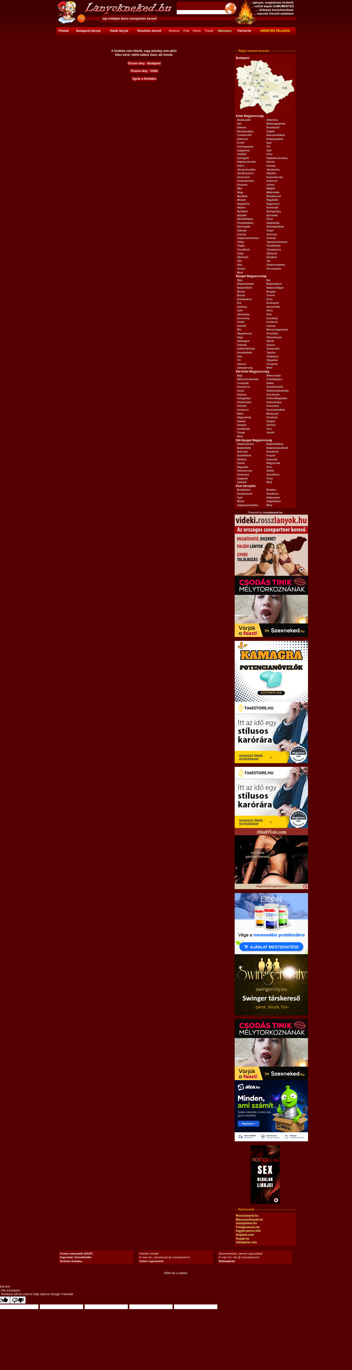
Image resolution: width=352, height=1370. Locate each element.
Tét (239, 360)
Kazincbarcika (274, 177)
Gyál (239, 497)
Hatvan (270, 161)
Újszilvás (271, 257)
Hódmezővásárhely (277, 390)
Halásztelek (273, 497)
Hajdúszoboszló (246, 161)
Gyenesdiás (273, 307)
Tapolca (270, 352)
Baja (239, 375)
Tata (239, 356)
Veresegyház (273, 268)
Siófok (270, 470)
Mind (240, 272)
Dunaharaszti (245, 493)
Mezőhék (242, 196)
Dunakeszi (272, 493)
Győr (240, 310)
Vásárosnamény (275, 264)
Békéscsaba (273, 375)
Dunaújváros (244, 299)
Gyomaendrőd (274, 386)
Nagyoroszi (273, 204)
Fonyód (270, 455)
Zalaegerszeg (245, 367)
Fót (268, 146)
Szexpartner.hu (246, 1223)
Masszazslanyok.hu (249, 1219)
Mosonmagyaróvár (277, 329)
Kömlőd (241, 326)
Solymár (242, 345)
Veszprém (272, 364)
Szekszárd (243, 474)
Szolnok (271, 238)
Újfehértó (271, 253)
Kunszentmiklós (275, 409)
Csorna (270, 295)
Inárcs (240, 165)
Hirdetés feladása (71, 1261)
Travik (209, 31)
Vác (268, 261)
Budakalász (244, 489)
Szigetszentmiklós (247, 505)
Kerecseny (243, 318)
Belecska (242, 451)
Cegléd (270, 131)
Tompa (241, 432)
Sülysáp (241, 230)
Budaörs (271, 489)
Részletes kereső (149, 31)
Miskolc (241, 200)
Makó (240, 413)
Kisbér (241, 322)
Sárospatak (243, 226)
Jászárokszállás (246, 169)
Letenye (271, 326)
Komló (241, 463)
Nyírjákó (242, 215)
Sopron (270, 345)
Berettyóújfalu (245, 131)
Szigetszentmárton (248, 238)
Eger (269, 142)
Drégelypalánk (274, 139)
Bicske (241, 291)
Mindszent (272, 413)
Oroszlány (272, 333)
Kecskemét (272, 394)
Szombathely (244, 352)
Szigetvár (242, 478)
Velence (241, 364)
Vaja (239, 264)
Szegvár (241, 425)
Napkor (241, 207)
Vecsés (241, 268)
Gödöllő (241, 154)
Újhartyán (242, 257)
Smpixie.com (245, 1234)
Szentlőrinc (273, 474)
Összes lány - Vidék (144, 71)
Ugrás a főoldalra (144, 78)
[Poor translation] (18, 1300)
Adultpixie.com (246, 1242)
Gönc (269, 154)
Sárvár (270, 341)
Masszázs (224, 31)
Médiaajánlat (227, 1261)
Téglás (241, 245)
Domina (174, 31)
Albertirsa (272, 120)
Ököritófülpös (245, 219)
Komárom (272, 322)
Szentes (271, 425)
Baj (268, 280)
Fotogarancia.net (248, 1227)
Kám (269, 314)
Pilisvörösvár (274, 337)
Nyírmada (272, 215)
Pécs (269, 467)
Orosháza (272, 417)
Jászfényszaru (245, 173)
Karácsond (243, 177)
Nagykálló (272, 200)
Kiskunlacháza (245, 181)
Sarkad (241, 421)
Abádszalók (244, 120)
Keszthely (272, 318)
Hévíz (269, 310)
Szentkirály (243, 429)
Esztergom (272, 303)
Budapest (242, 58)
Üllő (239, 261)
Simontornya (244, 470)
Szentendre (273, 348)
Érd (239, 303)
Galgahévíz (243, 150)
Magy (240, 192)
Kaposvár (272, 459)
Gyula (240, 390)
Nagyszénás (244, 417)
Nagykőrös (243, 204)
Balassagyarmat (275, 123)
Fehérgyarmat (245, 146)
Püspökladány (245, 223)
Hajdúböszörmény (277, 158)
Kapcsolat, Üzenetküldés (76, 1257)
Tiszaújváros (273, 249)
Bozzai (241, 295)
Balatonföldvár (275, 444)
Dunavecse (243, 386)
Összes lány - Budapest (144, 63)
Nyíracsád (272, 207)
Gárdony (242, 307)
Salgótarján (273, 223)
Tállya (240, 242)
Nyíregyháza (273, 211)
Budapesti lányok (88, 31)
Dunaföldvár (244, 455)
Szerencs (271, 234)
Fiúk (186, 31)
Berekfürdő (272, 127)
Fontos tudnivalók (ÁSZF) (76, 1253)
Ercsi (269, 299)
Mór (239, 329)
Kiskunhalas (244, 402)
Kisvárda (242, 184)
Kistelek (241, 406)
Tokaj (240, 253)
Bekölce (241, 127)
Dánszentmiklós (275, 135)
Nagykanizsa (244, 333)
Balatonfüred (274, 284)
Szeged (270, 421)
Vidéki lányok (119, 31)
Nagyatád (242, 467)
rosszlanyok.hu (273, 512)
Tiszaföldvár (273, 245)
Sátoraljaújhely (275, 226)
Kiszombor (272, 406)
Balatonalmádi (245, 284)
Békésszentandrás (248, 379)
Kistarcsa (271, 181)
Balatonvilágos (275, 287)
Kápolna (271, 173)
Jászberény (273, 169)
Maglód (270, 188)
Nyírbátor (242, 211)
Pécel (269, 219)
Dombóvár (272, 451)
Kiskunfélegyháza (276, 398)
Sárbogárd (243, 341)
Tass (269, 429)
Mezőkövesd (273, 196)
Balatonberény (245, 444)
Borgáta (271, 291)
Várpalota (272, 360)
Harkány (242, 459)
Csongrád (243, 383)
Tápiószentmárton (276, 242)
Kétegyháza (244, 398)
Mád (239, 188)
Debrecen (242, 139)
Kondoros (243, 409)
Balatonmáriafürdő (277, 448)
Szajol (270, 230)
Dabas (270, 383)
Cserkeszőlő (244, 135)
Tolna (269, 478)
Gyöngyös (243, 158)
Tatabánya (272, 356)
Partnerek (244, 31)
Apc (239, 123)
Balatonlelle (244, 448)
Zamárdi (242, 482)
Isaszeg (270, 165)
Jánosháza (243, 314)
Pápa (240, 337)
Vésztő (270, 432)
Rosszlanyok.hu (247, 1215)
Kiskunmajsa (274, 402)
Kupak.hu (242, 1238)
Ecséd (240, 142)
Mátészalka (272, 192)
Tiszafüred (243, 249)
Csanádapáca (274, 379)
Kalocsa (241, 394)
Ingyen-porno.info (248, 1231)
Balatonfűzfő (244, 287)
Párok (197, 31)
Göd (268, 150)
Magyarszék (273, 463)
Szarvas (241, 234)
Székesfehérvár (246, 348)
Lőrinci (270, 184)
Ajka (239, 280)
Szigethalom (273, 501)
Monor (241, 501)
